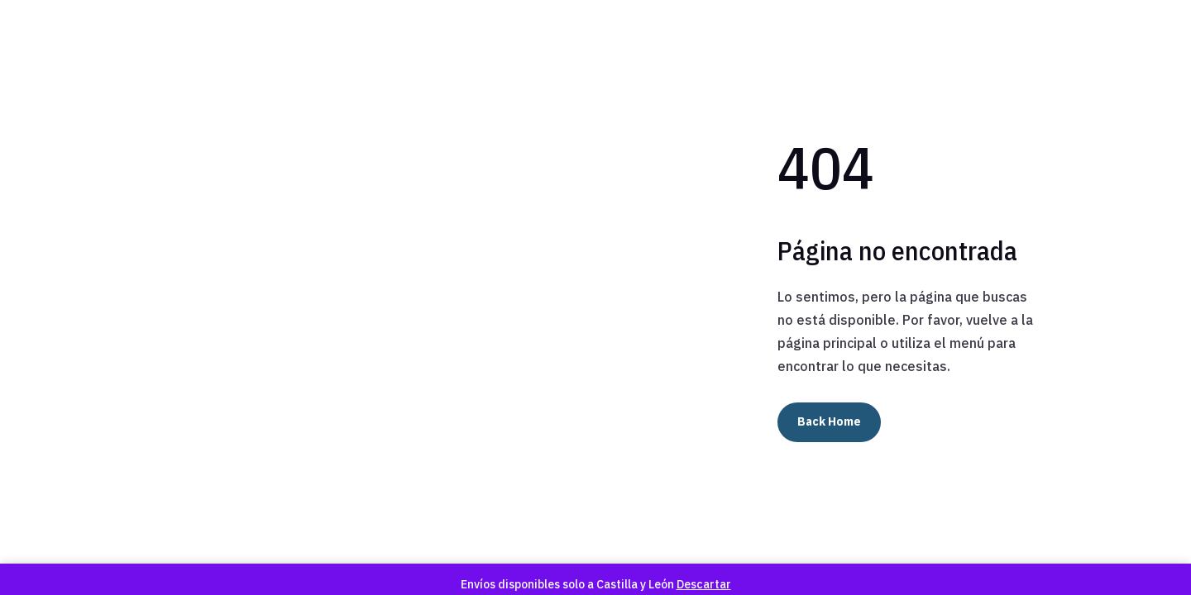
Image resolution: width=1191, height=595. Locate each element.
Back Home (829, 421)
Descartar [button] (704, 584)
